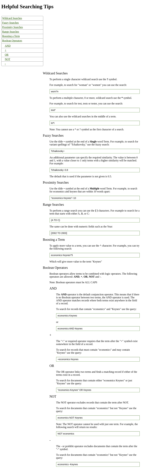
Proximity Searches (12, 27)
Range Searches (10, 31)
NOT (7, 59)
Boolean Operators (12, 40)
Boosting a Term (11, 36)
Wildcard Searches (12, 18)
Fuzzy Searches (10, 22)
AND (8, 45)
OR (6, 54)
